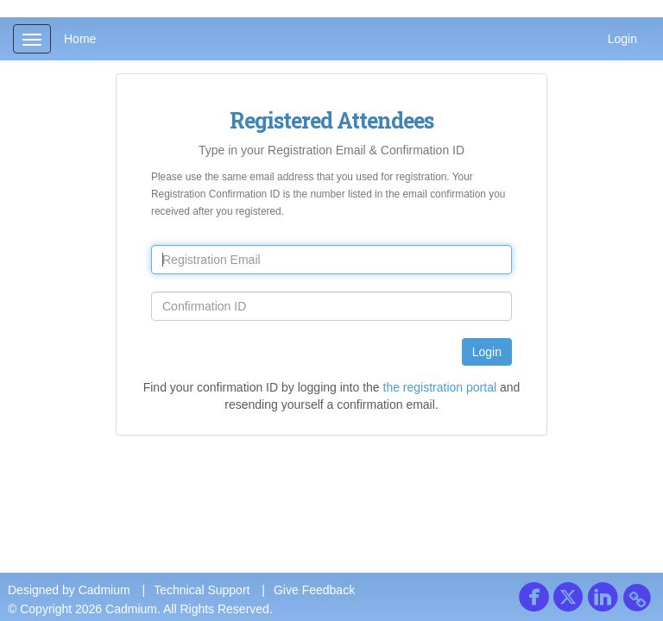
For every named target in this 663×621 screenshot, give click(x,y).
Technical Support (201, 590)
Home (80, 39)
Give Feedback (314, 590)
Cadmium (104, 590)
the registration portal (440, 387)
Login (622, 39)
